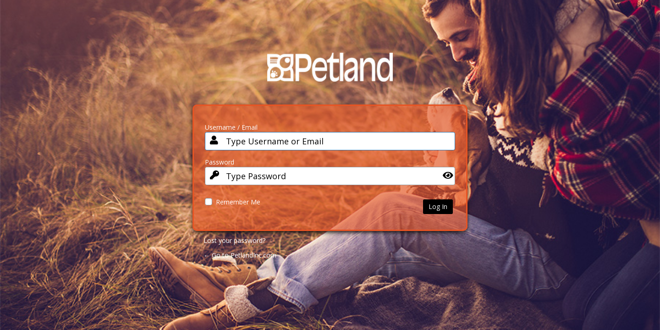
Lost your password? (234, 240)
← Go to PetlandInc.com (240, 255)
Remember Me (238, 202)
